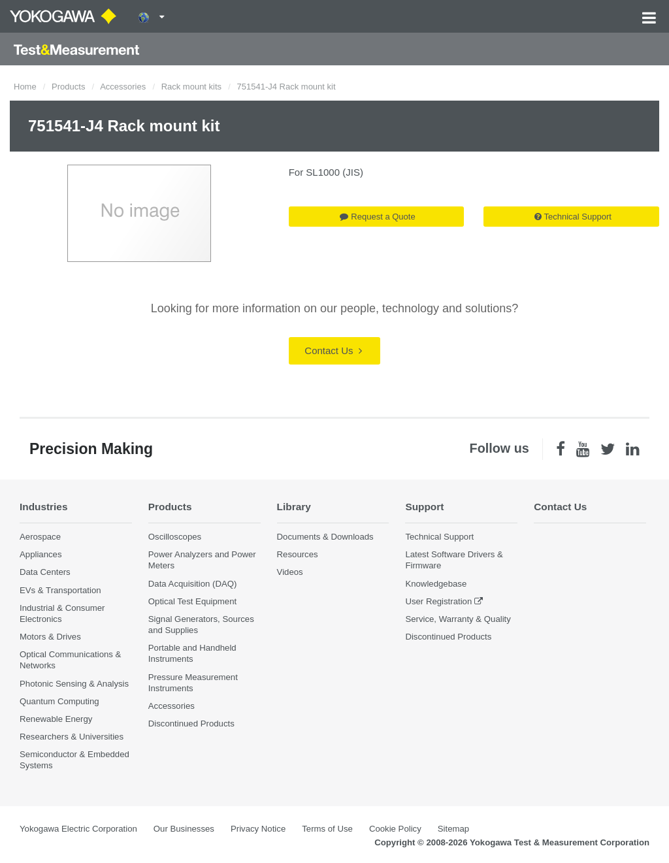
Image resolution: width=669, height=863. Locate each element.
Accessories (123, 86)
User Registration (438, 601)
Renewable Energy (56, 719)
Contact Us (332, 350)
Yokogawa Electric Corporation (78, 829)
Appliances (41, 554)
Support (424, 506)
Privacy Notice (258, 829)
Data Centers (45, 572)
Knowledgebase (435, 584)
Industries (44, 506)
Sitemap (453, 829)
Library (294, 506)
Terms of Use (327, 829)
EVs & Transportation (60, 590)
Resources (297, 554)
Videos (290, 572)
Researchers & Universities (71, 736)
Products (68, 86)
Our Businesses (184, 829)
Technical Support (573, 216)
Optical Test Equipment (192, 601)
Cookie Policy (395, 829)
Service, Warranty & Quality (457, 619)
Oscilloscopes (174, 537)
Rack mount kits (191, 86)
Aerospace (40, 537)
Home (25, 86)
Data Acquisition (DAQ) (192, 584)
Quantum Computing (59, 701)
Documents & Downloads (325, 537)
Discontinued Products (191, 723)
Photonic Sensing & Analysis (74, 684)
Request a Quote (377, 216)
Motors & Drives (50, 637)
